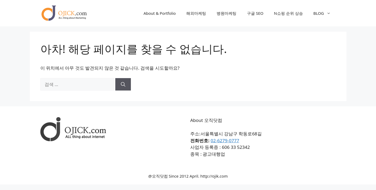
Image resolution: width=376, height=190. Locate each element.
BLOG (324, 13)
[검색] (123, 84)
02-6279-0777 (225, 140)
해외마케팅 (196, 13)
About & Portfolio (160, 13)
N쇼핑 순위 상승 (288, 13)
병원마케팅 (226, 13)
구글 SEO (255, 13)
